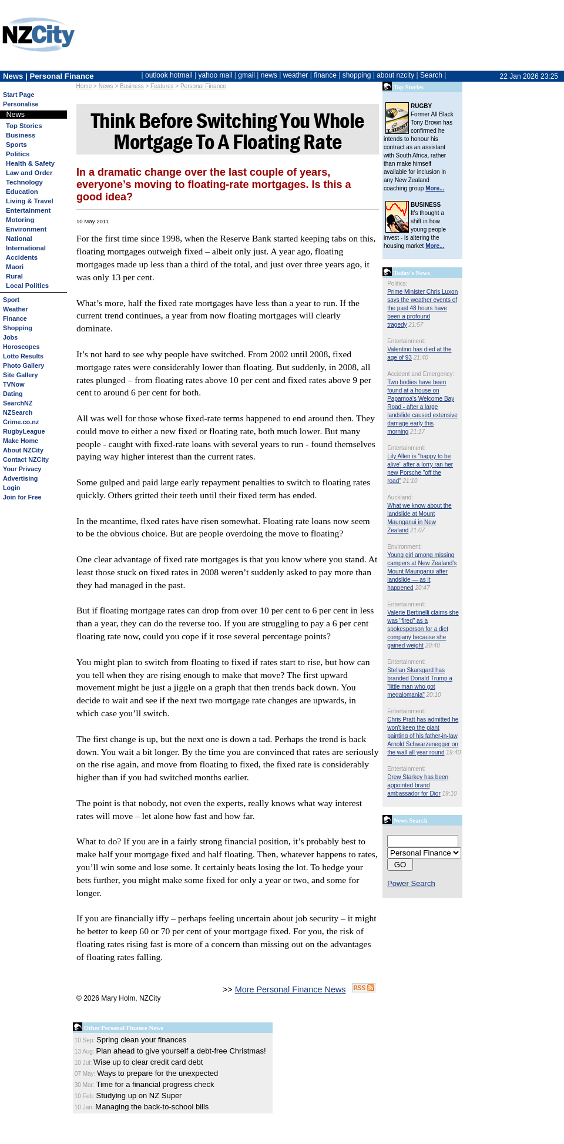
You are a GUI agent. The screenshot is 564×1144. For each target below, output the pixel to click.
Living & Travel (29, 200)
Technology (24, 182)
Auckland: (400, 497)
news (269, 75)
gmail (246, 75)
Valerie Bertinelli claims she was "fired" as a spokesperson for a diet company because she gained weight (423, 629)
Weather (15, 309)
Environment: (404, 547)
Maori (15, 266)
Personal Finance (203, 86)
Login (11, 487)
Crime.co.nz (21, 421)
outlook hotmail (169, 75)
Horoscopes (21, 346)
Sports (16, 144)
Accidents (22, 257)
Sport (11, 299)
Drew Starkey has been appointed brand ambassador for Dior (417, 785)
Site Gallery (20, 374)
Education (22, 191)
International (26, 247)
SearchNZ (17, 403)
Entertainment (28, 210)
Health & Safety (30, 163)
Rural (14, 276)
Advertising (20, 478)
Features (161, 86)
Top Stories (24, 125)
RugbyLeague (24, 431)
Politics (17, 153)
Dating (13, 393)
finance (325, 75)
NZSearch (17, 412)
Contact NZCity (26, 459)
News (106, 86)
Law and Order (29, 172)
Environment (26, 229)
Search (431, 75)
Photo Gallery (23, 365)
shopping (357, 75)
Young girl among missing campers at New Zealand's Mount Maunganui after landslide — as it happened (421, 571)
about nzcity (395, 75)
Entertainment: (406, 341)
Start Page (18, 94)
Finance (15, 318)
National (19, 238)
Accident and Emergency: (420, 374)
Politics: (397, 283)
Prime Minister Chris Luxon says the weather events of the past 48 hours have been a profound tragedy (422, 308)
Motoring (20, 219)
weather (295, 75)
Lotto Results (23, 356)
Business (20, 135)
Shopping (17, 327)
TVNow (14, 384)
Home (84, 86)
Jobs (10, 337)
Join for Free (22, 497)
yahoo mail (216, 75)
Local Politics (27, 285)
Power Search (411, 883)
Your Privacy (22, 468)
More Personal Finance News (290, 989)
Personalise (21, 104)
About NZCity (23, 450)
